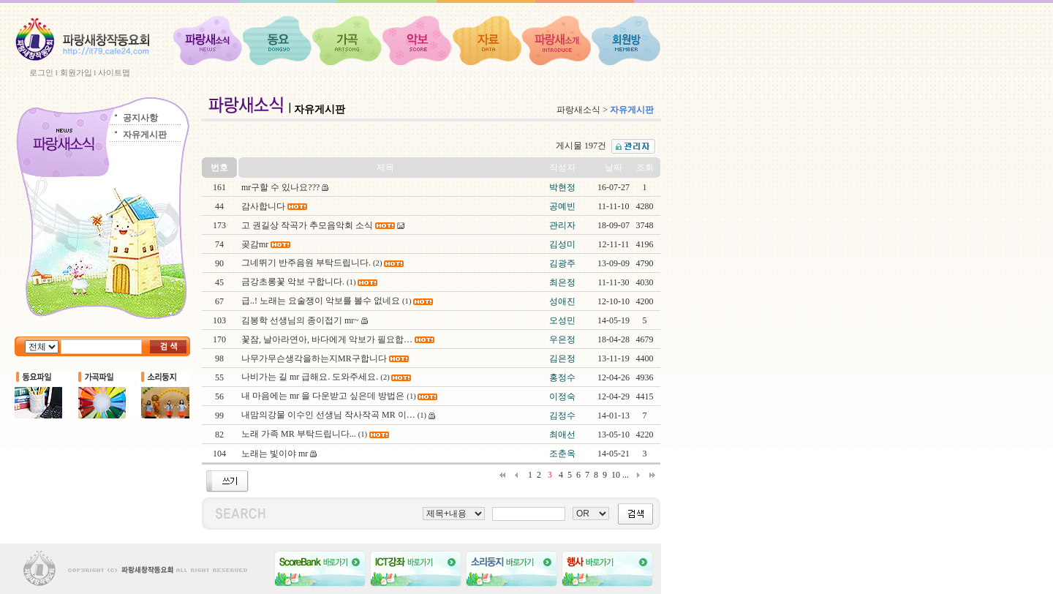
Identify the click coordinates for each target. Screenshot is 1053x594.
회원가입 (76, 72)
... (625, 475)
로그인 (41, 72)
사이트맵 (114, 72)
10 (615, 475)
